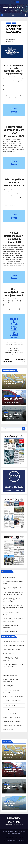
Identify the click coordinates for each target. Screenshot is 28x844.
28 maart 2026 (9, 757)
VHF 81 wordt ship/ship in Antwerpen (13, 383)
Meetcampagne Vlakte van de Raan (13, 670)
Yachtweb (12, 39)
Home (6, 837)
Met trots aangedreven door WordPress (12, 831)
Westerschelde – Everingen (11, 653)
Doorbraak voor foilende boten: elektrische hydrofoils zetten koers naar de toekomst (13, 600)
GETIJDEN (21, 840)
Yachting (14, 23)
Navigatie (9, 23)
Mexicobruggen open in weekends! (13, 696)
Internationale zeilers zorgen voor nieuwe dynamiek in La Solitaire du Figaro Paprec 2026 (13, 620)
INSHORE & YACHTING (14, 7)
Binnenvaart (7, 767)
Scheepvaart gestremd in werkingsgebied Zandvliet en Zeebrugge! (11, 658)
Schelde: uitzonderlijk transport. (12, 706)
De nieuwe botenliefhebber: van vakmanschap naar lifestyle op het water (13, 607)
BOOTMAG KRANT (8, 840)
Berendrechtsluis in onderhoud (12, 721)
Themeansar (17, 833)
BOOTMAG (7, 571)
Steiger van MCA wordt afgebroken (13, 717)
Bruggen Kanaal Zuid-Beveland (13, 415)
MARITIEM (20, 837)
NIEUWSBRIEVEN (13, 837)
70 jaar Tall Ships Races (10, 631)
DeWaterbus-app (8, 729)
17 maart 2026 (9, 791)
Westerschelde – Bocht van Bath (12, 713)
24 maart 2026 (9, 774)
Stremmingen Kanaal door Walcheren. (13, 399)
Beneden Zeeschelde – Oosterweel (13, 709)
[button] (23, 15)
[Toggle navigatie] (13, 15)
